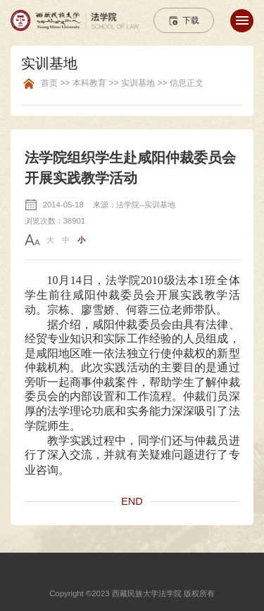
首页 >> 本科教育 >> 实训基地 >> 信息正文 (122, 83)
